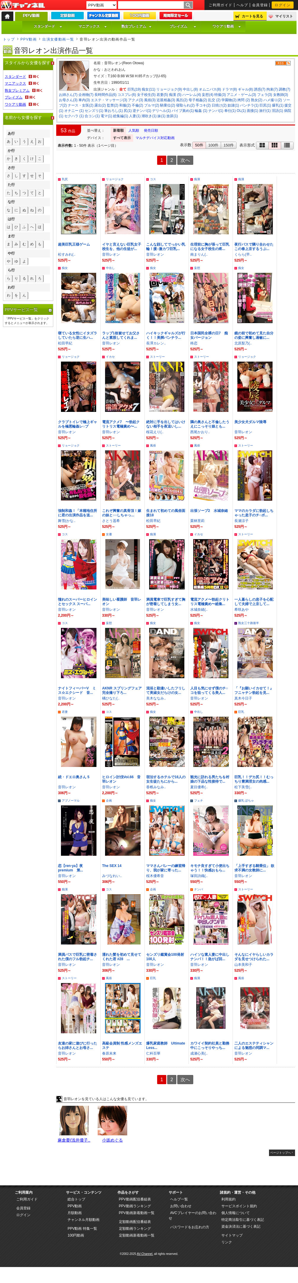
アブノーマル (71, 800)
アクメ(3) (135, 100)
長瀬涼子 (241, 521)
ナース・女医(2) (81, 105)
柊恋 (193, 343)
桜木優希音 (155, 876)
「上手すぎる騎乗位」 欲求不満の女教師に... (254, 868)
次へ (185, 160)
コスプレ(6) (126, 95)
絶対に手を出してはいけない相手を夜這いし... (165, 424)
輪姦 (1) (201, 111)
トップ (9, 39)
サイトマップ (232, 1235)
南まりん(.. (199, 254)
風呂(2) (182, 100)
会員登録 (260, 5)
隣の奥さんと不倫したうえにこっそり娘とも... (209, 424)
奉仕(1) (230, 111)
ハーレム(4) (191, 95)
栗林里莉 (197, 521)
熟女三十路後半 (248, 623)
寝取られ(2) (185, 105)
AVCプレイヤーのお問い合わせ (192, 1215)
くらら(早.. (243, 254)
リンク (226, 1242)
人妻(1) (135, 116)
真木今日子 (243, 698)
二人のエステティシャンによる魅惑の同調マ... (253, 1045)
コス (153, 179)
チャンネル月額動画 (83, 1220)
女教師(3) (280, 95)
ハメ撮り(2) (272, 100)
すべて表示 (122, 138)
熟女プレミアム (136, 26)
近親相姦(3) (166, 100)
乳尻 (65, 179)
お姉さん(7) (68, 95)
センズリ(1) (94, 111)
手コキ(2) (203, 105)
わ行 (11, 287)
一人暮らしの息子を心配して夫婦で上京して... (253, 601)
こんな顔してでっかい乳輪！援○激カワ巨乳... (165, 246)
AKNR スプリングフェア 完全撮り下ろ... (122, 690)
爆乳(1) (277, 105)
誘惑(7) (259, 89)
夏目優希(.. (199, 787)
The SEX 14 (111, 866)
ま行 (11, 236)
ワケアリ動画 (226, 26)
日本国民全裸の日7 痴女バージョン (209, 335)
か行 (11, 151)
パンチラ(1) (249, 105)
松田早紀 (65, 343)
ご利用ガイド (221, 5)
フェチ (198, 800)
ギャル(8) (245, 89)
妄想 (197, 268)
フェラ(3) (264, 95)
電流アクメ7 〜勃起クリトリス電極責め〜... (121, 424)
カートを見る (252, 16)
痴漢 (197, 179)
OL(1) (241, 111)
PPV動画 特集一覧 (82, 1228)
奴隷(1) (233, 105)
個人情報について (235, 1213)
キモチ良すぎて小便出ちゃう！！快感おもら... (209, 868)
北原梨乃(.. (243, 343)
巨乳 (241, 711)
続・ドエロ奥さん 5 (73, 777)
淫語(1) (277, 111)
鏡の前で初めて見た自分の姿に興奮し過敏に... (253, 335)
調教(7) (284, 89)
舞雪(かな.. (66, 521)
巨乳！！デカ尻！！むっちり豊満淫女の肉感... (253, 779)
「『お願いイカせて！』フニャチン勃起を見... (253, 690)
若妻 (65, 711)
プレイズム (183, 26)
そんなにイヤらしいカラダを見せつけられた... (253, 956)
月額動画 (74, 1213)
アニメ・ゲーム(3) (241, 95)
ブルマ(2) (151, 105)
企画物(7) (86, 95)
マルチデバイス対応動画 (155, 138)
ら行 (11, 270)
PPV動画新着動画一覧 (136, 1213)
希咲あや (241, 609)
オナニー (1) (74, 111)
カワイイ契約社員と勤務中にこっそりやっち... (209, 1045)
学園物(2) (228, 100)
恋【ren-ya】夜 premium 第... (72, 868)
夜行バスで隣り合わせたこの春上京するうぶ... (253, 246)
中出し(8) (190, 89)
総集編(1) (120, 116)
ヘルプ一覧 (179, 1199)
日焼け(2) (219, 105)
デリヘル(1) (161, 111)
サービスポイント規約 (239, 1206)
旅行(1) (265, 111)
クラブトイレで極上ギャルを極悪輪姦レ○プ (77, 424)
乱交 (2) (214, 100)
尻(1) (128, 111)
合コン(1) (92, 116)
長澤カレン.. (156, 343)
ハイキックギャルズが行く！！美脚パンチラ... (165, 335)
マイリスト (284, 16)
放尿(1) (172, 116)
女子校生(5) (146, 95)
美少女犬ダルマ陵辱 (250, 422)
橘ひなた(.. (111, 698)
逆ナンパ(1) (142, 111)
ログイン (283, 5)
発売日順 (151, 130)
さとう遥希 (111, 521)
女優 (109, 534)
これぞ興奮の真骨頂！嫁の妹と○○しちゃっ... (121, 513)
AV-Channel (23, 5)
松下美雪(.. (243, 787)
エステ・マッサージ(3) (109, 100)
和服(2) (125, 105)
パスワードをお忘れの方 (189, 1227)
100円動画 (75, 1235)
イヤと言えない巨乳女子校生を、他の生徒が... (121, 246)
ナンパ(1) (215, 111)
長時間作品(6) (105, 95)
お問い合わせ (180, 1206)
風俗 (153, 445)
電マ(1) (106, 116)
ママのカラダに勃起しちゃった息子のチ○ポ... (253, 513)
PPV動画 (28, 39)
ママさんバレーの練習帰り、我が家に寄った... (165, 868)
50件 (199, 145)
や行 (11, 253)
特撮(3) (220, 95)
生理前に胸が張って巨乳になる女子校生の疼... (209, 246)
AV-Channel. (145, 1253)
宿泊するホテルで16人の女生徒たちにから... (166, 779)
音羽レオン (111, 254)
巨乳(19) (134, 89)
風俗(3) (150, 100)
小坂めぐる (112, 1140)
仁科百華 (153, 1053)
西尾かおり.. (200, 432)
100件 (213, 145)
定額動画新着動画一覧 (136, 1235)
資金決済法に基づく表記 (240, 1226)
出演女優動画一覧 (58, 39)
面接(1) (252, 111)
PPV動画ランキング (135, 1206)
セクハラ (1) (74, 116)
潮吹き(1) (149, 116)
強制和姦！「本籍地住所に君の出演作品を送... (77, 513)
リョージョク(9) (169, 89)
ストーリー (157, 356)
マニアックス (92, 26)
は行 (11, 219)
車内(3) (84, 100)
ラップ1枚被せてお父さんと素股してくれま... (121, 335)
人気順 (133, 130)
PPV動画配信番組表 (135, 1199)
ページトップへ (280, 1152)
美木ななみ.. (156, 698)
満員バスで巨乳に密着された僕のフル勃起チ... (77, 956)
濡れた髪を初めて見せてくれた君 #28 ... (121, 956)
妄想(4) (207, 95)
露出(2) (100, 105)
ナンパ (198, 889)
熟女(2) (256, 100)
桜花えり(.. (155, 432)
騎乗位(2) (167, 105)
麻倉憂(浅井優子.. (74, 1140)
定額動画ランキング (135, 1228)
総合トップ (76, 1199)
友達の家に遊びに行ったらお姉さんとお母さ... (77, 1045)
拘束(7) (272, 89)
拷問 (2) (243, 100)
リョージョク (115, 179)
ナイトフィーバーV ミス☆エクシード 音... (77, 690)
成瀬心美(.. (199, 1053)
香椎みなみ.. (156, 787)
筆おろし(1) (113, 111)
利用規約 (228, 1199)
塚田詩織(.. (199, 876)
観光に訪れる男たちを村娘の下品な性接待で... (209, 779)
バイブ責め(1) (183, 111)
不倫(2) (137, 105)
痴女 (65, 268)
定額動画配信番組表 (135, 1222)
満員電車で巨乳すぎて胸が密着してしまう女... (165, 601)
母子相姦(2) (198, 100)
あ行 (11, 133)
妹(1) (161, 116)
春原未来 (109, 1053)
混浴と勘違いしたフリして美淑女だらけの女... (165, 690)
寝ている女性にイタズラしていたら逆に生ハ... (77, 335)
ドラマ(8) (229, 89)
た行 (11, 185)
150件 (228, 145)
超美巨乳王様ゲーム (74, 244)
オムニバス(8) (210, 89)
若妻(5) (162, 95)
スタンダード (48, 26)
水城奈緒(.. (199, 609)
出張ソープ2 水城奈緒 (209, 511)
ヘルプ (242, 5)
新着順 (118, 130)
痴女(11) (148, 89)
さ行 (11, 168)
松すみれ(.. (66, 254)
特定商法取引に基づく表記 (242, 1220)
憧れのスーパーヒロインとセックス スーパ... (77, 601)
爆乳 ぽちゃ (246, 800)
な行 (11, 202)
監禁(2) (112, 105)
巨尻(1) (265, 105)
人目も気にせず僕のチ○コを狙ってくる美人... (209, 690)
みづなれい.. (112, 876)
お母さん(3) (68, 100)
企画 (109, 800)
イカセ (110, 356)
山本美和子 (243, 965)
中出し (110, 268)
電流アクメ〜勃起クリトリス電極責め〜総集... (209, 601)
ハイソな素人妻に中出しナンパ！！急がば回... (209, 956)
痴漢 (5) (175, 95)
